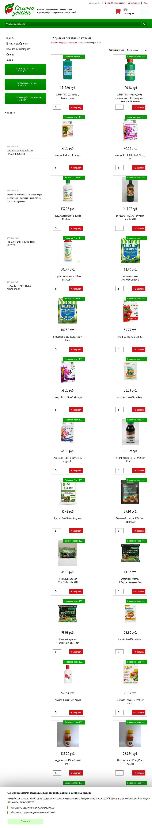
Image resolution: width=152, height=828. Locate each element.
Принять (25, 821)
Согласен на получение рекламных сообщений (33, 812)
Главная (54, 42)
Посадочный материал (18, 49)
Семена (10, 54)
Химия (9, 60)
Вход (145, 2)
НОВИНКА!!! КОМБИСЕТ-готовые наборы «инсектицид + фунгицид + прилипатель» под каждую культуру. (24, 198)
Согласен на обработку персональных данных (32, 807)
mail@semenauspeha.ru (116, 2)
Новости (10, 112)
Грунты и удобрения (17, 43)
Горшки (10, 38)
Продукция (62, 42)
